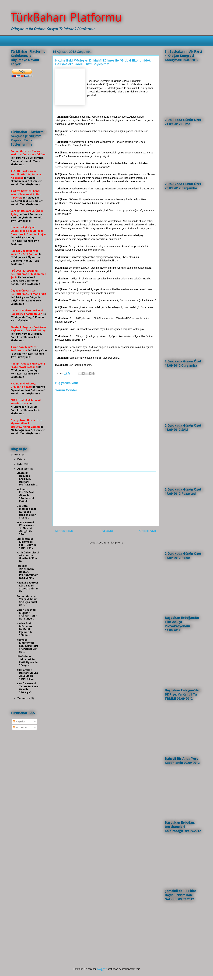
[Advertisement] (105, 498)
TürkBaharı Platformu (66, 17)
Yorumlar (20, 727)
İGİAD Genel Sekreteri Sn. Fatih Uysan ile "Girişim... (27, 661)
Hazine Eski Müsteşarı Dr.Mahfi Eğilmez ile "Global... (25, 629)
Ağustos (22, 468)
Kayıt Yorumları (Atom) (110, 542)
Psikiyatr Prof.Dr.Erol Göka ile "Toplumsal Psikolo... (25, 495)
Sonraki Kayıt (64, 531)
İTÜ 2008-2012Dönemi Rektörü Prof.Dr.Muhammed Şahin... (27, 571)
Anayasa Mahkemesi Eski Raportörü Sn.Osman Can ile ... (27, 645)
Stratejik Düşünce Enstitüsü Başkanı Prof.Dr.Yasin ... (27, 478)
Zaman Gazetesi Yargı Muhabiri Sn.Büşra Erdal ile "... (27, 601)
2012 (17, 455)
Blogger (101, 969)
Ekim (20, 459)
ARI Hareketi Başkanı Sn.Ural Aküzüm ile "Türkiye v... (28, 674)
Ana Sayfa (106, 531)
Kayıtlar (19, 721)
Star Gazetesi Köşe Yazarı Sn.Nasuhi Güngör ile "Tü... (25, 528)
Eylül (20, 464)
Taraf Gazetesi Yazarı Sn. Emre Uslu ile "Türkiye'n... (28, 688)
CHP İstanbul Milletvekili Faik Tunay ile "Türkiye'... (27, 543)
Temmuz (23, 698)
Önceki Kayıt (147, 531)
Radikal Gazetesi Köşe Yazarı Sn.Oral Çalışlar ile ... (27, 587)
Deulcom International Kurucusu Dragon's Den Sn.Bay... (26, 511)
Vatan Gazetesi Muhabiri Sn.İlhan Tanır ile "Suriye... (27, 614)
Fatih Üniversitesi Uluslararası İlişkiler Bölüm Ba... (28, 557)
